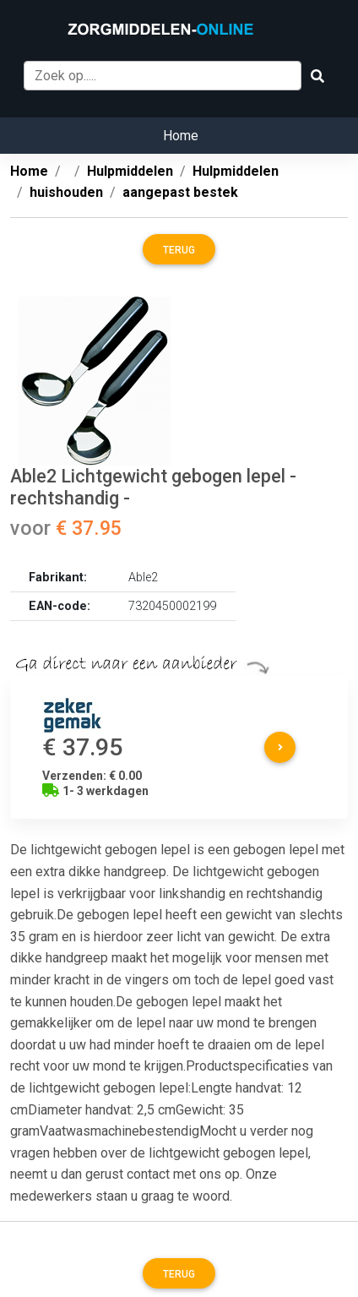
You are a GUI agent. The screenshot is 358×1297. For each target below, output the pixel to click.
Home (180, 136)
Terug (179, 250)
